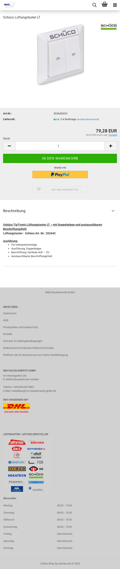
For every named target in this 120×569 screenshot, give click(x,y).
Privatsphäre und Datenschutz (20, 327)
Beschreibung (14, 211)
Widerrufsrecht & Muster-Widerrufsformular (28, 347)
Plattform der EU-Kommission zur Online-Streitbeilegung (35, 354)
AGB (5, 320)
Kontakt (7, 334)
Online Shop (47, 563)
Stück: (6, 138)
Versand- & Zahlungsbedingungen (22, 341)
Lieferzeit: (9, 119)
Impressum (9, 313)
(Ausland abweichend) (88, 119)
